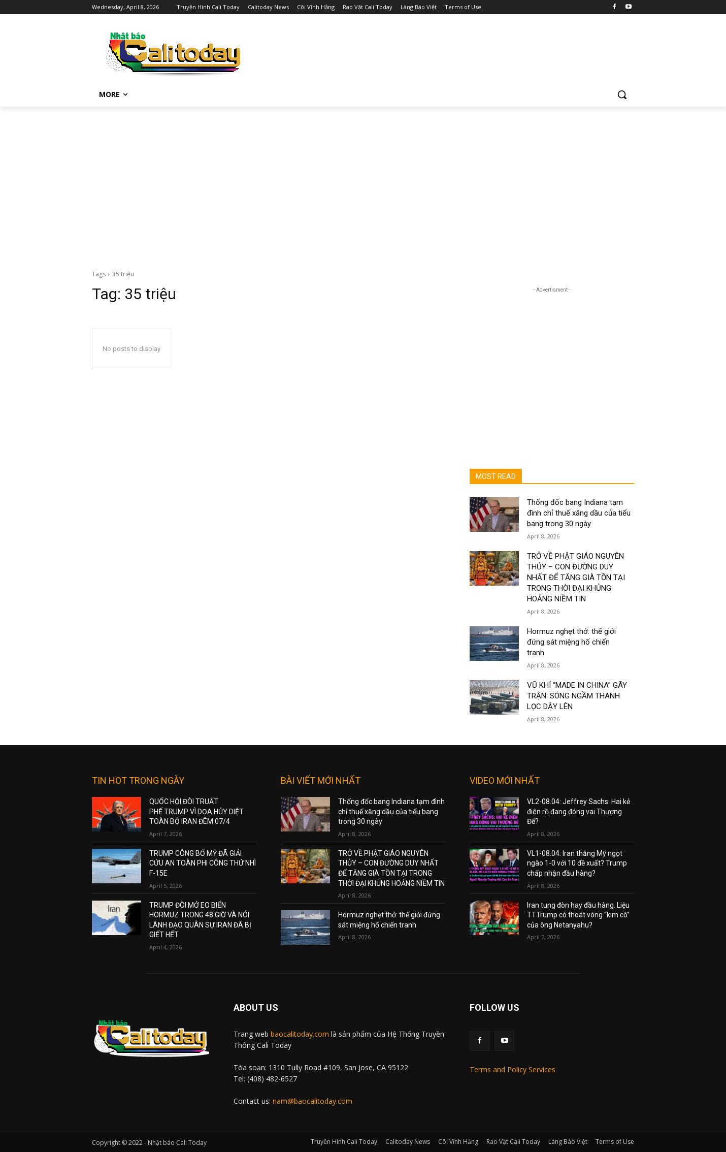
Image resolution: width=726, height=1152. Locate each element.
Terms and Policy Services (512, 1069)
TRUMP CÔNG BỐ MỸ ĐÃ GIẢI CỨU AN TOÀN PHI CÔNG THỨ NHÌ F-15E (202, 863)
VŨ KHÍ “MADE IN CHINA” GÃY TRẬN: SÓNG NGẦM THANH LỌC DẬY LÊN (577, 696)
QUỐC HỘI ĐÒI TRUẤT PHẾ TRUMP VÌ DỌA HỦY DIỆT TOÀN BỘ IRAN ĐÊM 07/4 (196, 811)
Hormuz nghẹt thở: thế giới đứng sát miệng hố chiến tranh (571, 642)
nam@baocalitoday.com (312, 1101)
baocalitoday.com (300, 1034)
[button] (622, 94)
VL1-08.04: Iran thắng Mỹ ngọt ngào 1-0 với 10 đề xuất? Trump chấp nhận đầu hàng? (577, 863)
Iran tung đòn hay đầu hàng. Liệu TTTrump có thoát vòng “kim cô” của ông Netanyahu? (578, 915)
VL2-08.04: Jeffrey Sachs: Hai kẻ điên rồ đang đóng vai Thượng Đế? (578, 811)
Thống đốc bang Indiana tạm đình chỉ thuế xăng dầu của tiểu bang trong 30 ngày (579, 513)
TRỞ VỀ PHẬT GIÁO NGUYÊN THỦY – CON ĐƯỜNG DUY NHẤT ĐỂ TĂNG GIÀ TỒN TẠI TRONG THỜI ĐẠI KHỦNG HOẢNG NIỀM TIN (576, 577)
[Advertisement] (363, 183)
